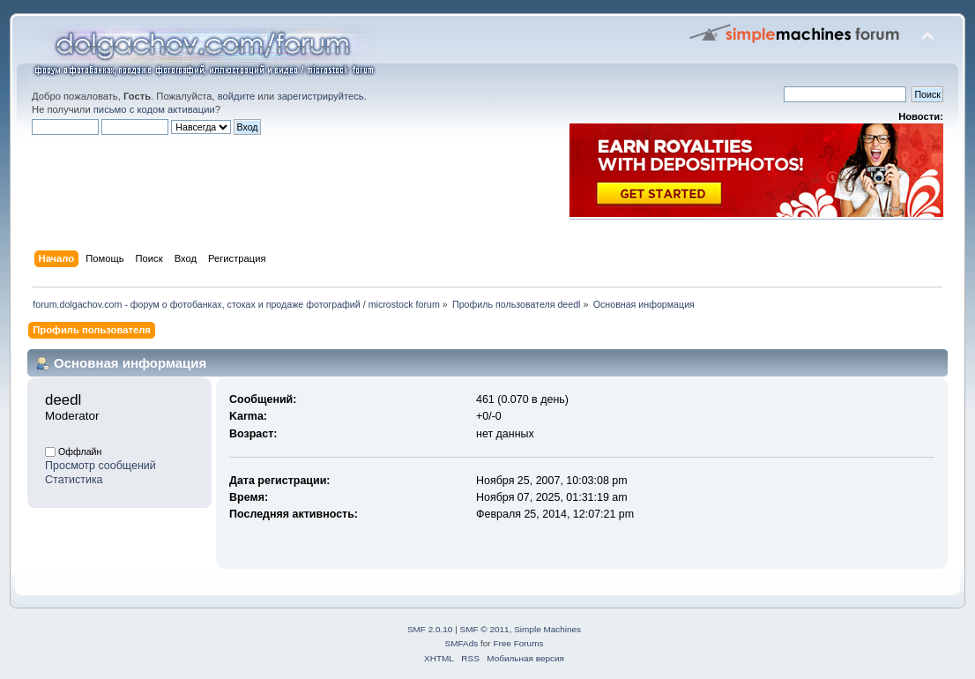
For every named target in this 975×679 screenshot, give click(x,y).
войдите (236, 96)
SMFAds (462, 643)
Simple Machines (547, 629)
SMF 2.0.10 (430, 629)
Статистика (74, 480)
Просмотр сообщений (100, 465)
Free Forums (518, 643)
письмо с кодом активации (154, 109)
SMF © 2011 (485, 629)
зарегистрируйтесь (320, 96)
